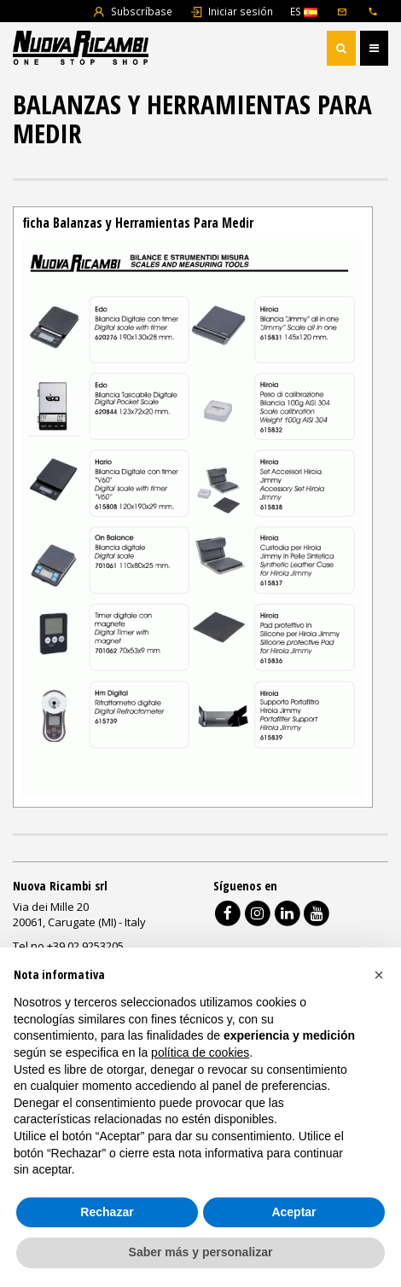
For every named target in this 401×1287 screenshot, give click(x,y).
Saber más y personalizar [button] (201, 1252)
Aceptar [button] (293, 1212)
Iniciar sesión (231, 11)
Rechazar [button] (106, 1212)
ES (303, 11)
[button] (378, 974)
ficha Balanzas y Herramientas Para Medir (137, 222)
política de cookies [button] (200, 1052)
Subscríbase (132, 11)
